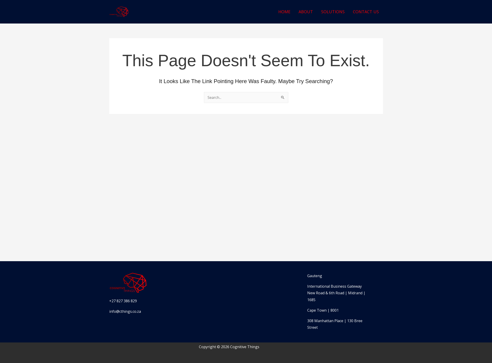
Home (284, 11)
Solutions (333, 11)
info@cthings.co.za (125, 311)
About (306, 11)
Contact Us (366, 11)
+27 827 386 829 (123, 300)
